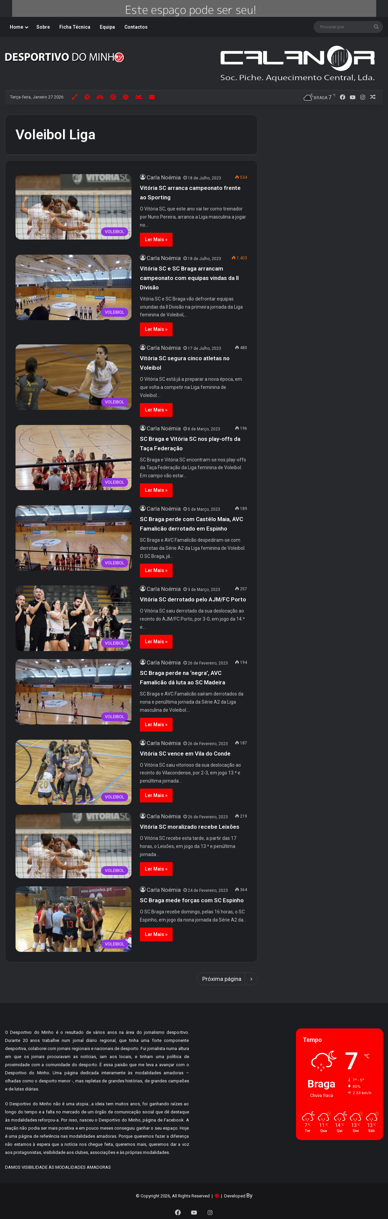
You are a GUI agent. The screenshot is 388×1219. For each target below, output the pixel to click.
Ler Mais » (156, 239)
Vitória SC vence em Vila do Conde (185, 753)
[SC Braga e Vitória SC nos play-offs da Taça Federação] (73, 457)
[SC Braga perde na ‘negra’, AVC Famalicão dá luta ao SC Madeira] (73, 692)
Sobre (43, 27)
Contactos (136, 27)
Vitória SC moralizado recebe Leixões (189, 826)
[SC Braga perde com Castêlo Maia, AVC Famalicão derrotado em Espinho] (73, 538)
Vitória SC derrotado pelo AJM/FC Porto (193, 599)
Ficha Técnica (74, 27)
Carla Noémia (164, 177)
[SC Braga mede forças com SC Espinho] (73, 919)
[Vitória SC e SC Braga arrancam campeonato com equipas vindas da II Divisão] (73, 287)
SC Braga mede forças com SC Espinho (193, 900)
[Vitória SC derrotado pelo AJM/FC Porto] (73, 618)
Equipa (107, 27)
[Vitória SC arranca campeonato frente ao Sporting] (73, 206)
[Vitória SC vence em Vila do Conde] (73, 772)
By (249, 1195)
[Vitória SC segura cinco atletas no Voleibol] (73, 377)
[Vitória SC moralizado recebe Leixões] (73, 845)
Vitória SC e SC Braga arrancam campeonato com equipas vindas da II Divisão (189, 278)
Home (16, 27)
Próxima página (227, 979)
